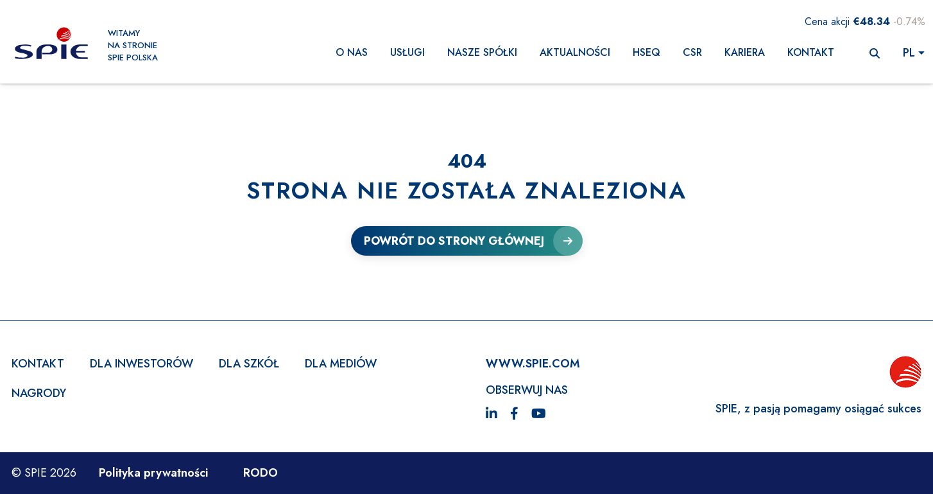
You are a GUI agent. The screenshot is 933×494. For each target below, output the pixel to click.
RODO (260, 472)
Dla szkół (249, 363)
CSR (692, 52)
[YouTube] (538, 414)
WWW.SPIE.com (533, 363)
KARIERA (744, 52)
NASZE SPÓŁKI (482, 52)
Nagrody (39, 393)
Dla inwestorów (141, 363)
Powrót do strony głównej (454, 241)
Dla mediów (341, 363)
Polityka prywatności (153, 472)
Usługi (407, 52)
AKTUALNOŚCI (575, 52)
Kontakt (810, 52)
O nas (352, 52)
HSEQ (646, 52)
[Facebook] (514, 414)
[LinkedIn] (491, 414)
